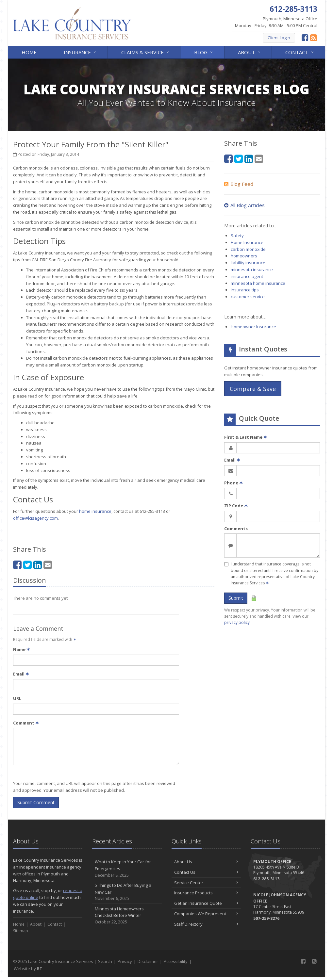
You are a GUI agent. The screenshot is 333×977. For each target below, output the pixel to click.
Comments (236, 528)
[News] (313, 37)
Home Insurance (247, 242)
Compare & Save (253, 389)
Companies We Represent (206, 914)
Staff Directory (206, 924)
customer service (248, 297)
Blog (204, 52)
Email (21, 674)
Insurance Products (206, 893)
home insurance (95, 511)
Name (21, 649)
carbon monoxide (248, 249)
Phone (233, 483)
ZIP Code (236, 506)
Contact (299, 52)
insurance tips (245, 290)
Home (29, 52)
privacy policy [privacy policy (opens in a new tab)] (237, 622)
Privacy (125, 961)
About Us (206, 862)
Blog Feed (238, 184)
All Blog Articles (244, 205)
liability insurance (248, 263)
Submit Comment (36, 802)
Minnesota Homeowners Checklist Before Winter (127, 915)
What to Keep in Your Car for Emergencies (127, 868)
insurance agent (247, 276)
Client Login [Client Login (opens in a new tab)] (279, 38)
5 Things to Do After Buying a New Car (127, 892)
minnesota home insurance (258, 283)
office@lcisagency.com (35, 518)
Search (105, 961)
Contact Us (206, 872)
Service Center (206, 883)
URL (17, 698)
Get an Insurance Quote (206, 903)
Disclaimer (148, 961)
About (249, 52)
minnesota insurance (252, 269)
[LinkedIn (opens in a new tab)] (37, 564)
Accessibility (176, 961)
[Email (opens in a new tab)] (47, 564)
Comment (26, 723)
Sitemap (20, 931)
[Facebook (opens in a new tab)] (305, 37)
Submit (235, 598)
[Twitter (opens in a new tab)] (27, 564)
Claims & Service (145, 52)
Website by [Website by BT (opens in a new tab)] (28, 968)
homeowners (244, 256)
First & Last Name (245, 437)
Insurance (80, 52)
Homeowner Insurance (253, 327)
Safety (237, 235)
